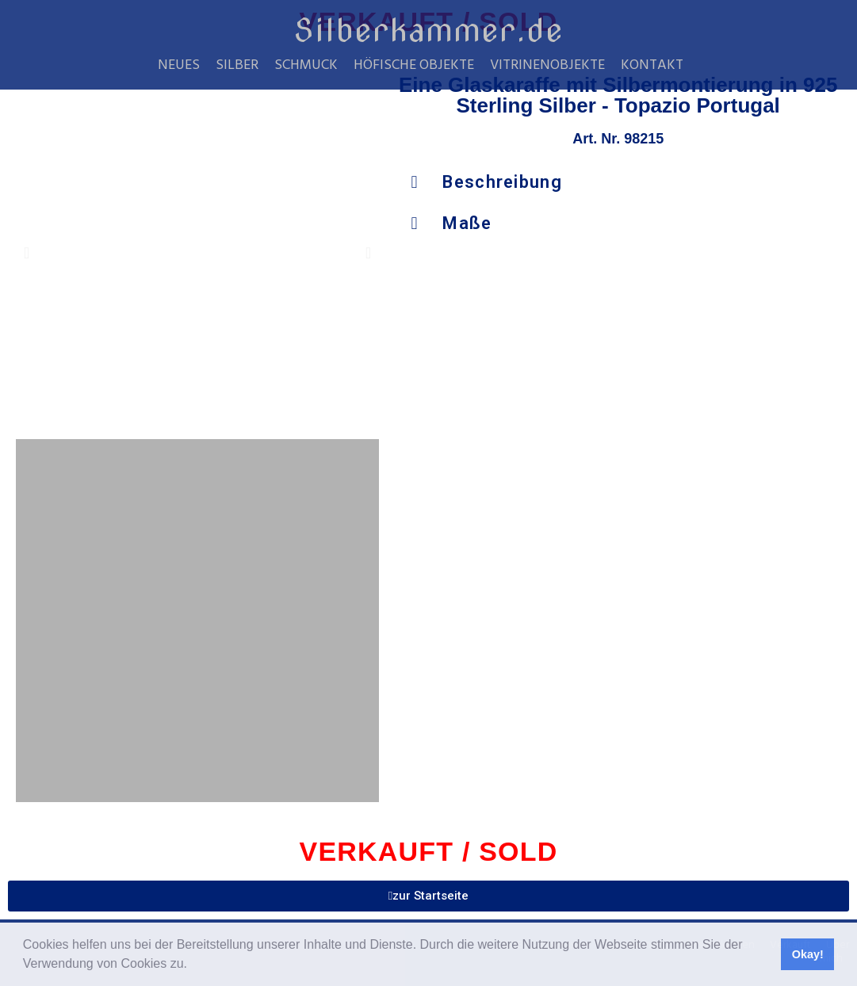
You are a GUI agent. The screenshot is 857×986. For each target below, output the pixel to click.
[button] (192, 965)
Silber (237, 66)
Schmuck (306, 66)
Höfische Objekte (414, 66)
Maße (467, 223)
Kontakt (652, 66)
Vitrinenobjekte (547, 66)
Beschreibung (502, 182)
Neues (179, 66)
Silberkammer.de (428, 30)
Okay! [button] (808, 954)
